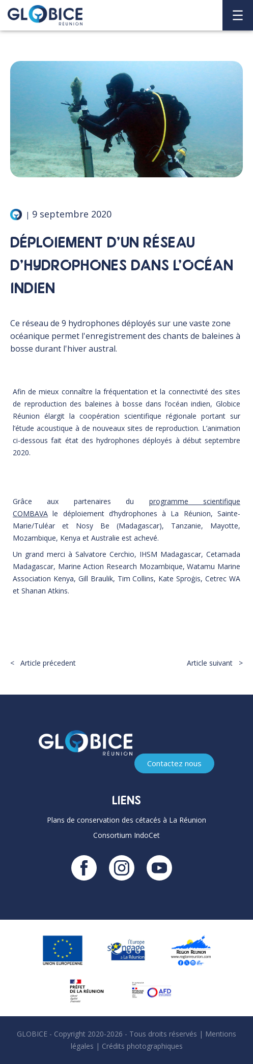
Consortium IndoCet (126, 835)
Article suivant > (215, 663)
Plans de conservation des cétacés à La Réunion (126, 820)
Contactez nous (174, 763)
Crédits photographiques (142, 1046)
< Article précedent (43, 663)
